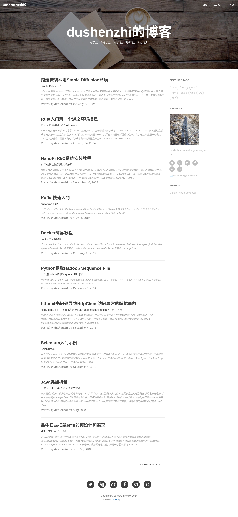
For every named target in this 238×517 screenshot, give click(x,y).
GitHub (115, 499)
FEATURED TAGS (179, 80)
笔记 (174, 98)
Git (191, 93)
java (200, 93)
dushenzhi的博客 (15, 5)
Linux (174, 88)
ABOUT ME (176, 108)
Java (184, 88)
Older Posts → (149, 464)
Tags (232, 5)
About (218, 5)
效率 (174, 93)
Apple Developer (187, 192)
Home (204, 5)
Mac (193, 88)
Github (173, 192)
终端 (183, 93)
